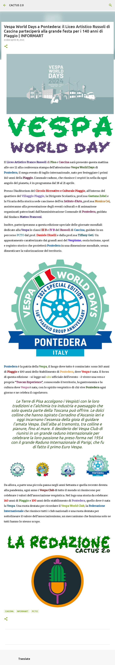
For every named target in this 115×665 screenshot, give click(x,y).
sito (48, 377)
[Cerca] (110, 5)
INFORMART (22, 611)
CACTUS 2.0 (16, 5)
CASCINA (9, 611)
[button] (6, 46)
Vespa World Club (72, 505)
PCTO (35, 611)
